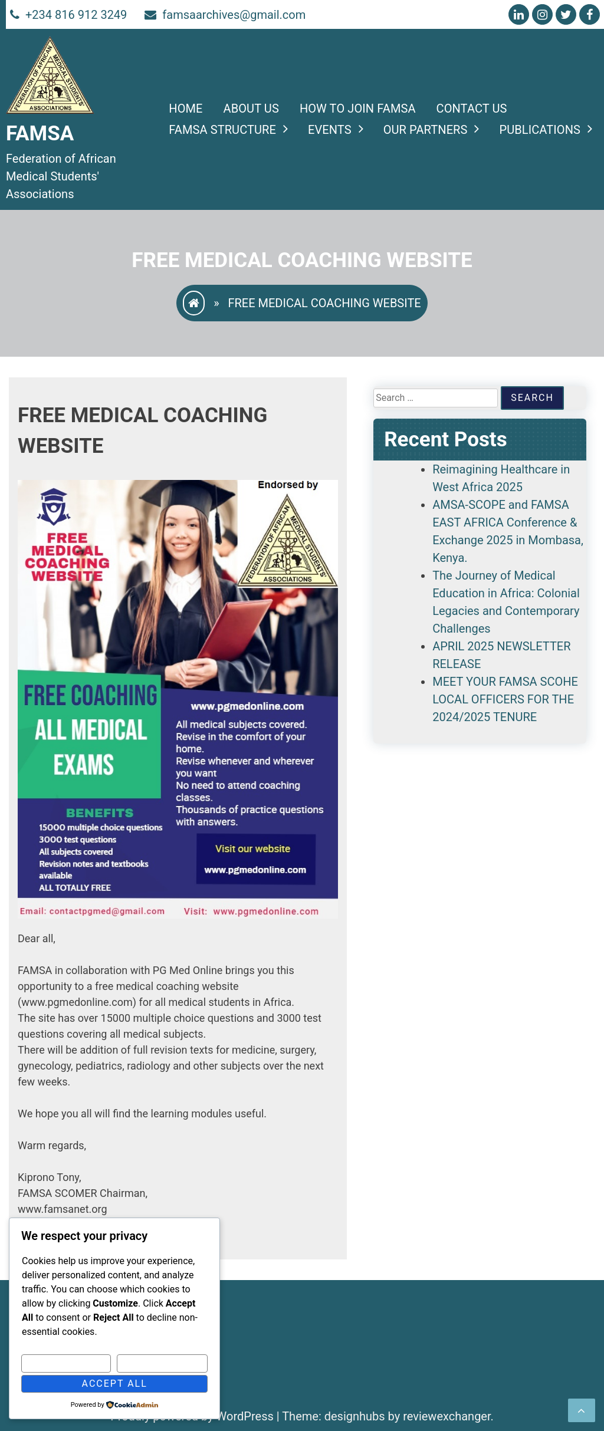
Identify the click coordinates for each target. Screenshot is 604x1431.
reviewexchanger (446, 1416)
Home (185, 108)
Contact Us (471, 108)
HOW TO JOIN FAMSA (358, 108)
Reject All (162, 1363)
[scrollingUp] (581, 1410)
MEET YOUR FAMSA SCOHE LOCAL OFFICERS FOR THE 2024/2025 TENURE (505, 699)
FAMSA (40, 133)
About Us (251, 108)
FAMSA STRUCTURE (222, 130)
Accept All (114, 1383)
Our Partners (425, 130)
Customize (66, 1363)
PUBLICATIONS (539, 130)
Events (330, 130)
